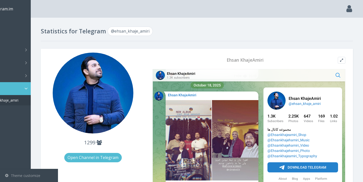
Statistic (30, 88)
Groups (29, 62)
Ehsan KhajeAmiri (254, 60)
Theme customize (22, 175)
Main (12, 24)
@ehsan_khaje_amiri (29, 100)
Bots (29, 75)
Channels (29, 49)
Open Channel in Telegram (115, 157)
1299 (115, 142)
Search (13, 37)
